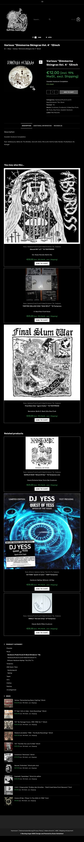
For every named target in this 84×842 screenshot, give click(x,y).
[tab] (26, 127)
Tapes (8, 677)
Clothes (9, 684)
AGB (56, 832)
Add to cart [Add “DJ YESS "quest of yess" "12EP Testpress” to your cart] (42, 590)
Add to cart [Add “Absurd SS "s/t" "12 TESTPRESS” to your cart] (42, 265)
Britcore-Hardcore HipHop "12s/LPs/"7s (41, 573)
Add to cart (69, 93)
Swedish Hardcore (67, 111)
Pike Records (55, 114)
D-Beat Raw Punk (72, 108)
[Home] (5, 50)
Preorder (9, 649)
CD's (8, 681)
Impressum (14, 832)
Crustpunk (62, 108)
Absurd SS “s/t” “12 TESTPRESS (42, 251)
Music (62, 103)
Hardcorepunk (12, 671)
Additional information (42, 127)
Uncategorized (11, 691)
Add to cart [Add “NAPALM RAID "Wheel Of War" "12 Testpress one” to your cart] (42, 490)
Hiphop (9, 674)
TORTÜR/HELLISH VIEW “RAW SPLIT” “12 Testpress (42, 307)
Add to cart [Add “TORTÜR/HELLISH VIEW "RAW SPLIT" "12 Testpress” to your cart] (42, 321)
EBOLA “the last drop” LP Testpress (42, 620)
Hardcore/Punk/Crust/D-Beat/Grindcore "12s (40, 248)
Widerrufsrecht (49, 832)
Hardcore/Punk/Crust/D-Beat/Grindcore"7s (21, 659)
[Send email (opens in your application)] (42, 2)
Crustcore (55, 108)
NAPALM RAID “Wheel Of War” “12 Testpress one (42, 476)
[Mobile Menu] (49, 38)
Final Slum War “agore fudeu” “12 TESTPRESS (42, 407)
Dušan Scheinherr (58, 835)
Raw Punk (56, 111)
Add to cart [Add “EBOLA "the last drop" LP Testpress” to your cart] (42, 634)
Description (26, 127)
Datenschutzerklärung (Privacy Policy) (31, 832)
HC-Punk (49, 111)
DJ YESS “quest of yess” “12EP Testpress (42, 576)
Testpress (58, 248)
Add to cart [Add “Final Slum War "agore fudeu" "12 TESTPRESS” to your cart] (42, 421)
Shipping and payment (66, 832)
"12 (53, 106)
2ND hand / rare (12, 668)
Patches (9, 687)
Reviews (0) (58, 127)
